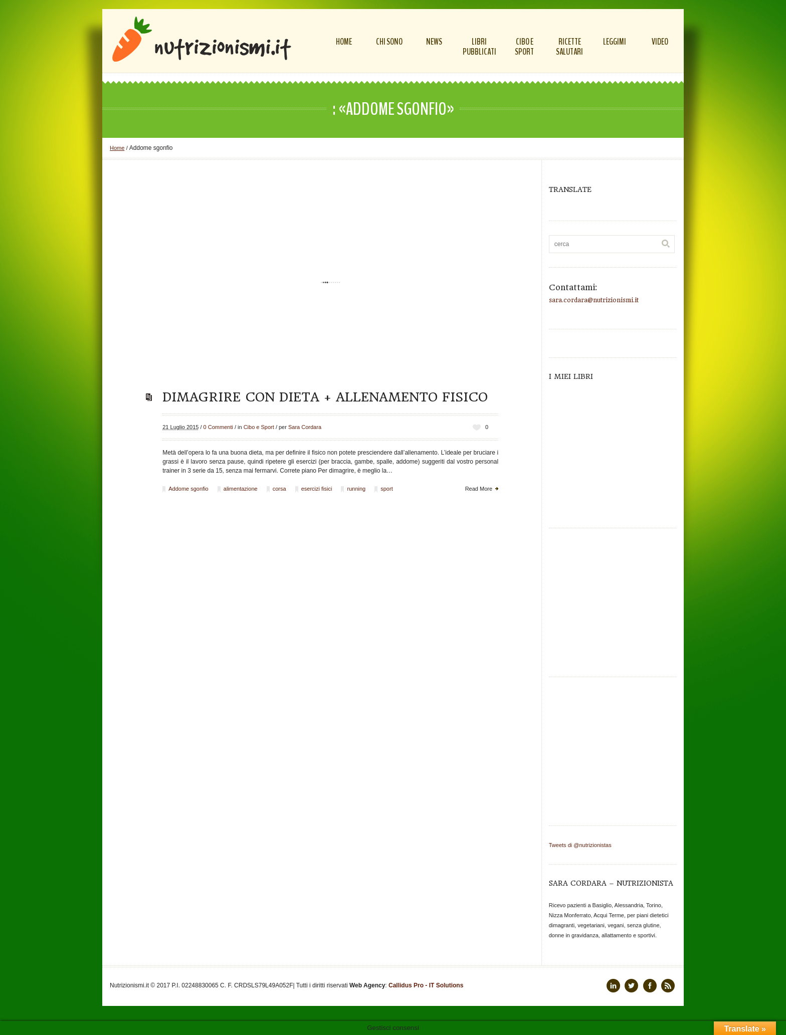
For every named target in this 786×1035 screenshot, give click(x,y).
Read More (478, 489)
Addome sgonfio (188, 489)
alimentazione (241, 489)
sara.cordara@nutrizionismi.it (594, 300)
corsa (279, 489)
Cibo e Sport (259, 427)
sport (386, 489)
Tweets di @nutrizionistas (580, 845)
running (356, 489)
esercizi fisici (316, 489)
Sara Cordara (304, 427)
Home (117, 148)
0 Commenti (218, 427)
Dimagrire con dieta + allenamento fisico (325, 396)
